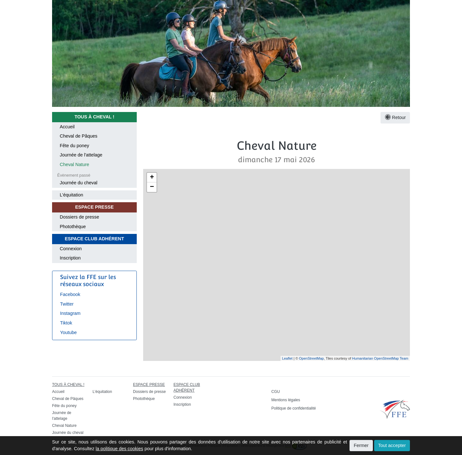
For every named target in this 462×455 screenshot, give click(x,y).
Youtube (68, 332)
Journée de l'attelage (81, 154)
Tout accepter (392, 445)
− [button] (152, 187)
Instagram (70, 313)
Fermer (361, 445)
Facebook (70, 294)
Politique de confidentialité (293, 408)
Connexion (71, 248)
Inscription (70, 257)
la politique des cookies (119, 448)
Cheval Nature (74, 164)
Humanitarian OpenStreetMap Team (380, 358)
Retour (395, 117)
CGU (275, 391)
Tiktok (66, 322)
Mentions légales (285, 400)
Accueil (67, 126)
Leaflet (287, 358)
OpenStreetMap (311, 358)
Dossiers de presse (79, 217)
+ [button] (152, 177)
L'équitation (71, 194)
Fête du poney (74, 145)
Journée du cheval (78, 182)
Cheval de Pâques (78, 136)
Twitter (66, 304)
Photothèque (73, 226)
